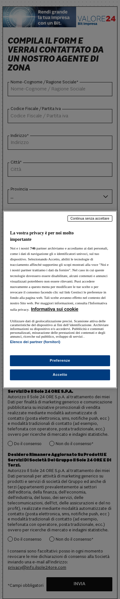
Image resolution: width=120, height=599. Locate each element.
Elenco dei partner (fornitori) (35, 342)
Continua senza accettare (89, 218)
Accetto (60, 374)
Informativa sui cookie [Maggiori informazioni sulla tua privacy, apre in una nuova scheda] (54, 309)
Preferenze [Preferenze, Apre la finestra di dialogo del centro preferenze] (60, 360)
